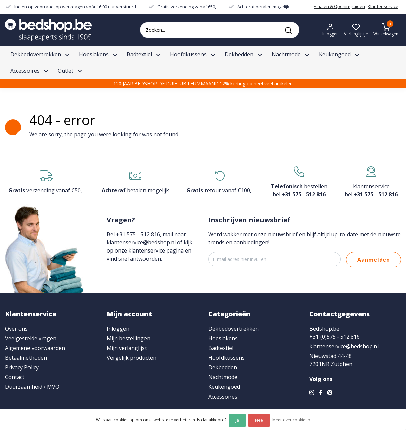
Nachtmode (222, 377)
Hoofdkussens (226, 357)
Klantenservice (383, 6)
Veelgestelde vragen (30, 338)
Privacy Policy (22, 367)
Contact (14, 377)
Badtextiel (220, 348)
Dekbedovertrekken (233, 328)
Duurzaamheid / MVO (32, 386)
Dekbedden (222, 367)
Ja (237, 420)
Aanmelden (373, 259)
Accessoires (222, 396)
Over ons (16, 328)
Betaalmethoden (26, 357)
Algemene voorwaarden (35, 348)
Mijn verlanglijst (127, 348)
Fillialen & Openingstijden (339, 6)
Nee (259, 420)
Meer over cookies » (291, 420)
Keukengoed (224, 386)
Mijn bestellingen (128, 338)
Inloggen (118, 328)
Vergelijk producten (131, 357)
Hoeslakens (223, 338)
